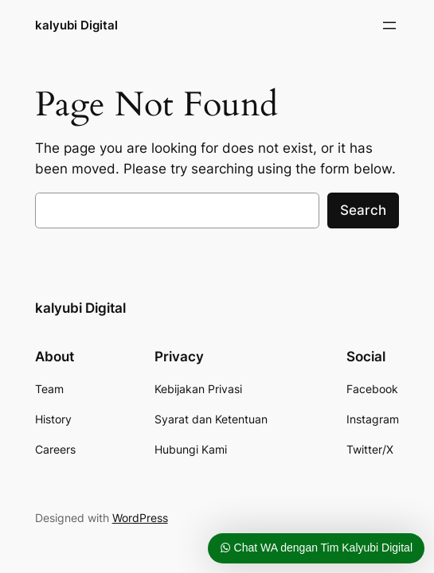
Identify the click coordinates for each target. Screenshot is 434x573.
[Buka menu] (389, 25)
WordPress (140, 517)
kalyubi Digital (76, 25)
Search (363, 210)
